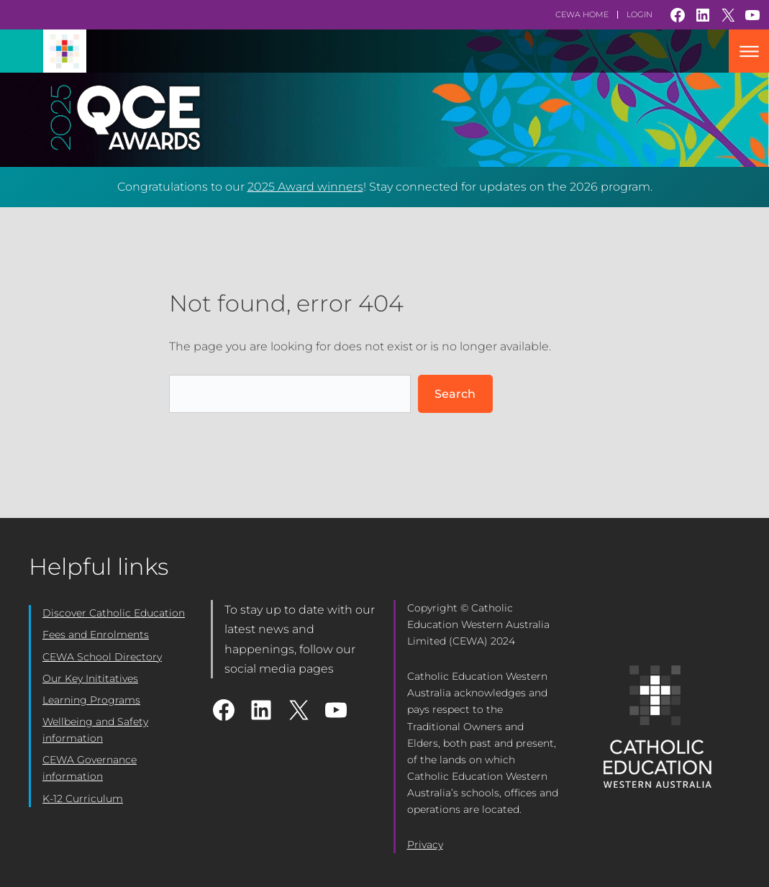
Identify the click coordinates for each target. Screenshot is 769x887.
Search (454, 394)
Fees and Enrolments (95, 634)
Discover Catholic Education (113, 613)
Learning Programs (91, 700)
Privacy (425, 844)
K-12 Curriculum (82, 798)
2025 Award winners (305, 187)
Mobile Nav (749, 51)
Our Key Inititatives (90, 678)
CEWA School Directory (102, 657)
